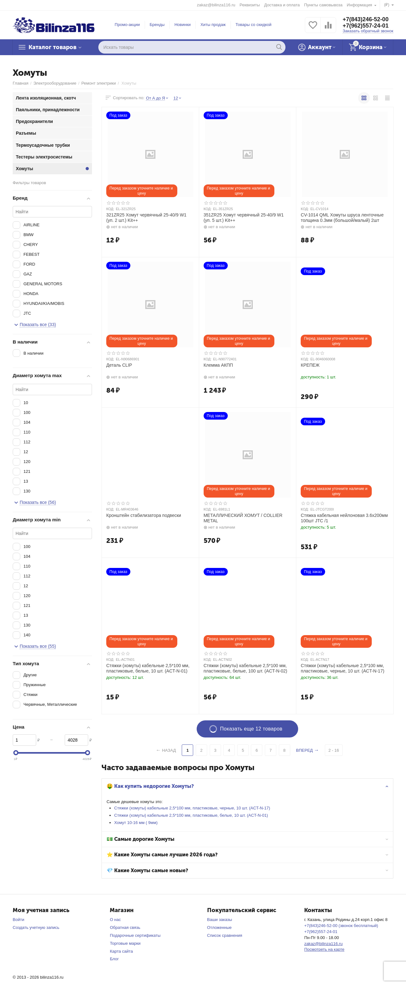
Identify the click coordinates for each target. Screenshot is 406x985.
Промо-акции (127, 24)
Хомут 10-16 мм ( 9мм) (136, 822)
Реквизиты (249, 5)
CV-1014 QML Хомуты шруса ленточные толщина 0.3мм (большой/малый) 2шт (342, 217)
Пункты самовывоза (323, 5)
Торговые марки (125, 943)
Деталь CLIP (119, 365)
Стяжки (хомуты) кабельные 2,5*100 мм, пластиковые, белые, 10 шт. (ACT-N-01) (191, 815)
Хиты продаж (213, 24)
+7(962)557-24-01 (366, 26)
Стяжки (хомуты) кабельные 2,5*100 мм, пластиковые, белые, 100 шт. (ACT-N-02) (245, 668)
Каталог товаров (52, 47)
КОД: (110, 209)
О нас (115, 919)
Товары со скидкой (254, 24)
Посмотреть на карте (324, 949)
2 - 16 (333, 750)
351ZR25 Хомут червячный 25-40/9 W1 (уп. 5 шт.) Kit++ (244, 217)
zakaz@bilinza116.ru (216, 5)
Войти (18, 919)
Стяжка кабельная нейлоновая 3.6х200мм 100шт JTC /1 (344, 518)
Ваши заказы (219, 919)
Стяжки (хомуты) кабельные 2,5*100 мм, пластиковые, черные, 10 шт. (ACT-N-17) (192, 808)
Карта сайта (121, 951)
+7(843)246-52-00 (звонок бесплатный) (341, 925)
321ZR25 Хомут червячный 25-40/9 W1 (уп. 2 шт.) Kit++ (146, 217)
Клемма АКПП (218, 365)
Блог (114, 958)
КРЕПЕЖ (310, 365)
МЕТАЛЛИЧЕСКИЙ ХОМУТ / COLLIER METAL (243, 518)
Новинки (182, 24)
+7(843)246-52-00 (366, 19)
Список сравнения (224, 935)
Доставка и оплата (282, 5)
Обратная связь (125, 927)
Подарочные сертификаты (135, 935)
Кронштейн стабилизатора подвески (143, 515)
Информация (360, 5)
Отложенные (219, 927)
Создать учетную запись (36, 927)
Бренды (157, 24)
